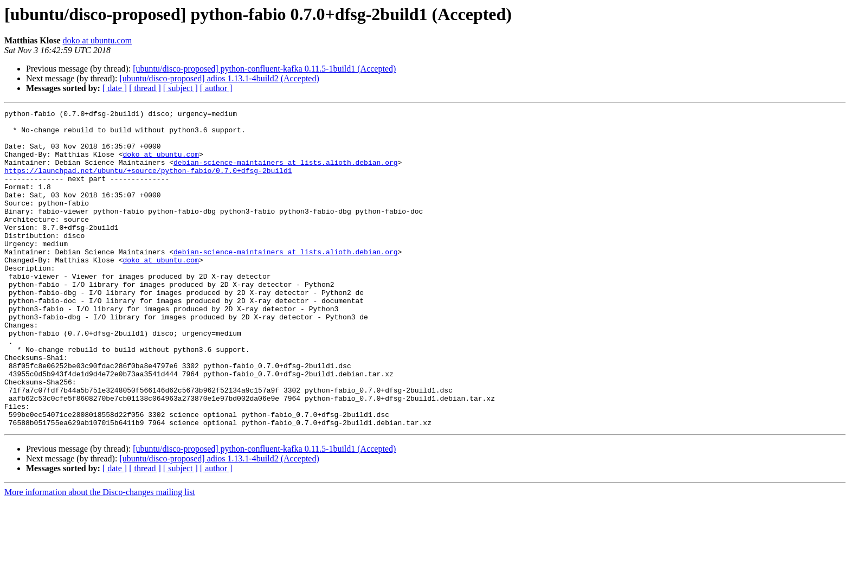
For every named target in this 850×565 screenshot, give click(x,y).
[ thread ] (145, 88)
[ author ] (216, 88)
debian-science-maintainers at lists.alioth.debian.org (285, 173)
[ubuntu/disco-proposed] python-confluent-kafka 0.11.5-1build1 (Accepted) (264, 68)
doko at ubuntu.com (97, 40)
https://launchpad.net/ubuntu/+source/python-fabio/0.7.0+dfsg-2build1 (148, 183)
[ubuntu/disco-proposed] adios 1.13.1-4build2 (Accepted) (219, 78)
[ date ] (114, 88)
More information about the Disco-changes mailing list (99, 555)
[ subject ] (180, 88)
